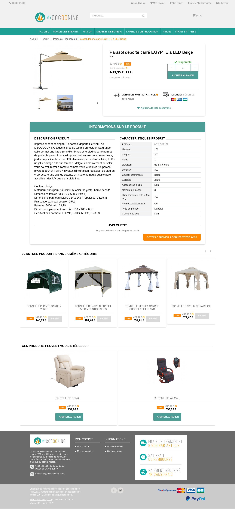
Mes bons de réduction (87, 469)
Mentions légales (115, 469)
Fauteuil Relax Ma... (166, 398)
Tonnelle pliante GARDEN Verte (44, 307)
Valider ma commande (199, 3)
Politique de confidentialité (113, 475)
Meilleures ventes (115, 446)
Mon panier (176, 3)
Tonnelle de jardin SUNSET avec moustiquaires (93, 307)
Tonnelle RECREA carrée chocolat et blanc (142, 307)
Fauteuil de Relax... (69, 398)
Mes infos (81, 464)
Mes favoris (157, 3)
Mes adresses (83, 460)
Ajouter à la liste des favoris (155, 108)
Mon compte (138, 3)
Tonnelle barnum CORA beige (191, 306)
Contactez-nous (114, 451)
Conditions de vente (116, 460)
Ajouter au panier (183, 75)
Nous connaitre (114, 464)
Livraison (111, 455)
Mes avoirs (82, 455)
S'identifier (222, 3)
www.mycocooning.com (41, 500)
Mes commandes (85, 451)
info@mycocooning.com (53, 473)
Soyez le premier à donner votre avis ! (172, 237)
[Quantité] (183, 68)
